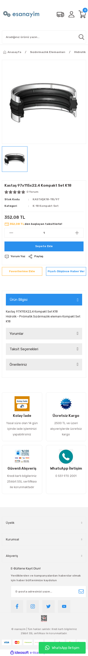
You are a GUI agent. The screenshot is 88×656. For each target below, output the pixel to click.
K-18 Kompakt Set (46, 205)
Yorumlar (16, 334)
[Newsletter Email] (48, 591)
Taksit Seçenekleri (24, 349)
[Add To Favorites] (22, 271)
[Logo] (22, 14)
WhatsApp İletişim (62, 647)
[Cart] (82, 14)
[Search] (44, 37)
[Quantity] (44, 233)
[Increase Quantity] (76, 233)
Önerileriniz (18, 364)
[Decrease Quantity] (11, 233)
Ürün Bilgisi (18, 300)
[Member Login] (71, 14)
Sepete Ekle (44, 246)
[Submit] (81, 591)
